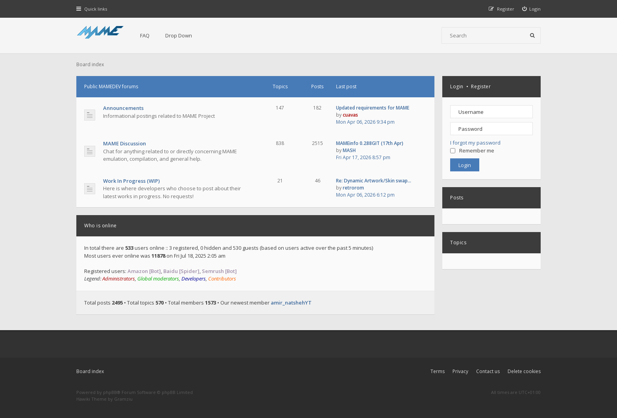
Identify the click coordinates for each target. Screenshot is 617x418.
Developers (193, 278)
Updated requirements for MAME (372, 107)
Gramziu (123, 399)
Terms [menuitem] (437, 371)
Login (457, 86)
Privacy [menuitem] (460, 371)
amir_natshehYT (291, 302)
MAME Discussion (124, 143)
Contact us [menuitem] (488, 371)
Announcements (123, 107)
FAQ (145, 35)
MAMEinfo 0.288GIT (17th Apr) (369, 143)
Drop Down (178, 35)
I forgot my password (475, 142)
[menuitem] (531, 9)
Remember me (472, 150)
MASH (349, 150)
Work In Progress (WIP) (131, 180)
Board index (90, 371)
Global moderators (158, 278)
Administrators (118, 278)
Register (481, 86)
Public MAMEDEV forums (111, 86)
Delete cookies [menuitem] (524, 371)
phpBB (110, 392)
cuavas (350, 114)
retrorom (353, 187)
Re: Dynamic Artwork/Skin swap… (373, 180)
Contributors (222, 278)
